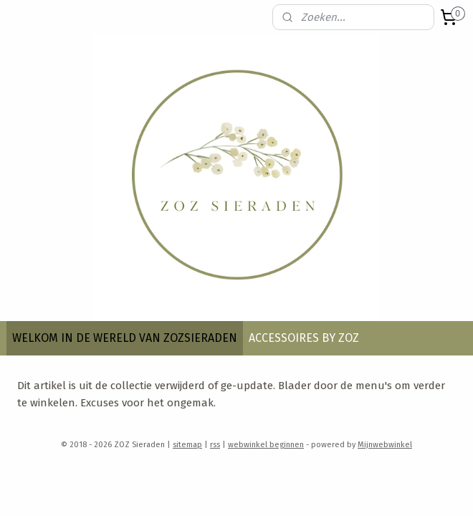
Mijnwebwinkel (385, 444)
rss (215, 444)
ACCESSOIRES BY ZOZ (304, 338)
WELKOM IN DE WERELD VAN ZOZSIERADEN (124, 338)
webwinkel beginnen (266, 444)
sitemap (187, 444)
